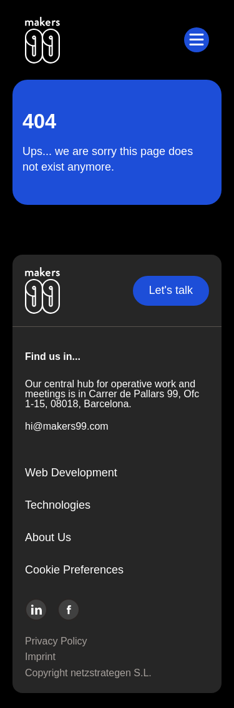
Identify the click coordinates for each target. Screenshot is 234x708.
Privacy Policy (56, 641)
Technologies (57, 505)
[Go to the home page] (104, 40)
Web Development (71, 472)
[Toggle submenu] (196, 39)
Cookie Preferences (74, 570)
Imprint (40, 656)
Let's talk (171, 290)
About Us (48, 537)
